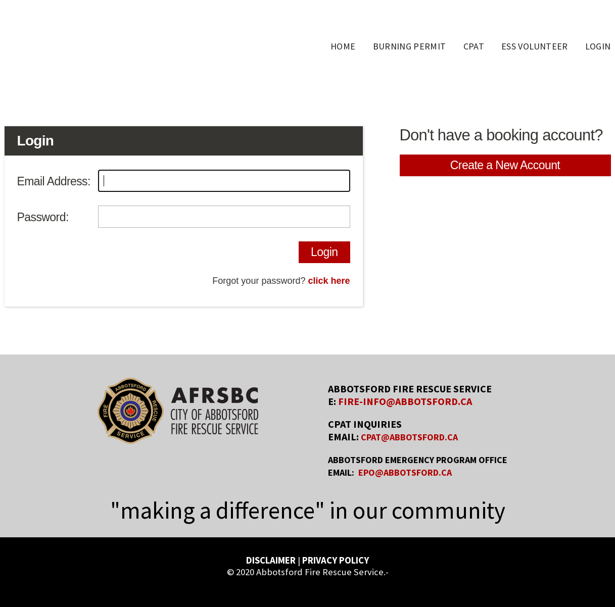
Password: (43, 217)
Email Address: (53, 181)
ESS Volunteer (534, 46)
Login (324, 252)
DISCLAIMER (271, 560)
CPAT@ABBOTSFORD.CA (409, 437)
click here (329, 281)
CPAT (473, 46)
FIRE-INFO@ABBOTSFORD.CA (405, 401)
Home (342, 46)
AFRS (88, 47)
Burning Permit (409, 46)
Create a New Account (505, 165)
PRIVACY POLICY (335, 560)
